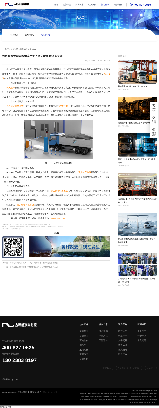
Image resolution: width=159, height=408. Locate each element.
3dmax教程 (153, 394)
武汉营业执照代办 (122, 397)
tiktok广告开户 (141, 397)
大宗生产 (122, 336)
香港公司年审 (144, 394)
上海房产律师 (105, 394)
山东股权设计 (85, 400)
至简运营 (103, 340)
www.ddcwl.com (58, 218)
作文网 (97, 394)
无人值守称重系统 (14, 106)
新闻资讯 (105, 4)
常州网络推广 (152, 397)
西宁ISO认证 (94, 397)
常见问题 (45, 35)
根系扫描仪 (94, 400)
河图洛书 (103, 331)
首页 (56, 4)
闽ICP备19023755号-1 (50, 392)
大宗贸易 (122, 340)
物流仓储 (122, 349)
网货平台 (84, 345)
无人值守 (33, 49)
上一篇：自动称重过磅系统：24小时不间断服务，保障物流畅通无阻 (30, 263)
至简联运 (84, 354)
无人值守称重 (84, 172)
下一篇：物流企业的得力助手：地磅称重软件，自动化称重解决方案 (30, 267)
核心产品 (67, 4)
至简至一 (91, 394)
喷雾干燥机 (135, 400)
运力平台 (122, 354)
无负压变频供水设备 (141, 403)
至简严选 (103, 336)
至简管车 (84, 336)
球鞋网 (112, 394)
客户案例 (92, 4)
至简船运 (84, 349)
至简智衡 (84, 340)
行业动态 (29, 35)
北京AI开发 (153, 403)
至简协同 (84, 359)
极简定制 (102, 397)
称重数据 (63, 106)
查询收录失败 (5, 407)
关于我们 (118, 4)
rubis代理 (133, 397)
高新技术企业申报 (122, 394)
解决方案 (80, 4)
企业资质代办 (111, 397)
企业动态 (13, 35)
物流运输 (122, 345)
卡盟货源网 (103, 400)
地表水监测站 (144, 400)
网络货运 (107, 368)
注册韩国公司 (84, 397)
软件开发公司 (134, 394)
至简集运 (84, 331)
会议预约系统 (126, 400)
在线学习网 (111, 400)
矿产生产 (122, 331)
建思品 (118, 400)
